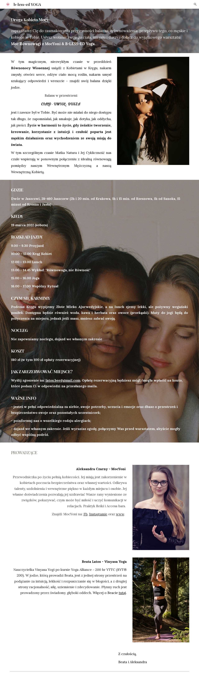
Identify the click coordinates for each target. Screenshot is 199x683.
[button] (195, 4)
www (120, 514)
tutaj (122, 593)
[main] (99, 18)
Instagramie (98, 514)
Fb (85, 514)
